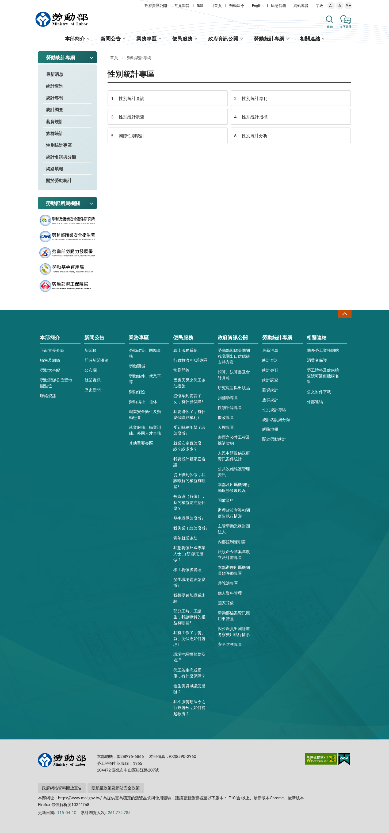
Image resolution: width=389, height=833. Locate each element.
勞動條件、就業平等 (145, 378)
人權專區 (226, 427)
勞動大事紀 (50, 370)
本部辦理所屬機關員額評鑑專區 (234, 570)
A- (331, 5)
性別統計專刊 (250, 98)
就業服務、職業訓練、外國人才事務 (145, 430)
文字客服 (346, 26)
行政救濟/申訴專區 (190, 360)
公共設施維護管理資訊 (234, 471)
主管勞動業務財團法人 (234, 528)
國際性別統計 (127, 135)
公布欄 (91, 370)
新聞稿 (91, 350)
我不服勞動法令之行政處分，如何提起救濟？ (189, 707)
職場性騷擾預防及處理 (189, 657)
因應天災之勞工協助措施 (189, 382)
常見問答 (181, 5)
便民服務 (182, 38)
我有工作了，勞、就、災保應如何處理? (189, 638)
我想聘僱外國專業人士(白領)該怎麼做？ (189, 553)
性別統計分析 (250, 135)
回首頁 (216, 5)
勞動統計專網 (269, 38)
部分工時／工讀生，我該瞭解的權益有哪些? (189, 616)
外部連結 (315, 401)
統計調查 (54, 109)
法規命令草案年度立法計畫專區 (234, 554)
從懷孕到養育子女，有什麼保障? (188, 398)
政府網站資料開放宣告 (62, 787)
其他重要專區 (141, 443)
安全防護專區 (230, 644)
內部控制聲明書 (232, 541)
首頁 (114, 57)
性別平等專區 (230, 407)
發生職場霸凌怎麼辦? (189, 582)
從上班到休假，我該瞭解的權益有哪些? (189, 480)
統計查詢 (54, 85)
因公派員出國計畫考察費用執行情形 (234, 631)
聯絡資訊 (48, 395)
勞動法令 (236, 5)
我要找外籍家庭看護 (189, 461)
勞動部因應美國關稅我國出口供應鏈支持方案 (234, 356)
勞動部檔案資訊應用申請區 (234, 615)
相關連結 (310, 38)
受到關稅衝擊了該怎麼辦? (189, 430)
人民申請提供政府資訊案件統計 (234, 455)
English (258, 5)
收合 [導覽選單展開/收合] (345, 314)
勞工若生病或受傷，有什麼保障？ (189, 673)
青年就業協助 (185, 537)
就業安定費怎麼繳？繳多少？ (187, 446)
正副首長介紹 (52, 350)
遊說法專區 (228, 583)
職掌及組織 (50, 360)
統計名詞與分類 (61, 156)
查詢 (330, 26)
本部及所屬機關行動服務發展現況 (234, 487)
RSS (200, 5)
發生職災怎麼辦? (188, 518)
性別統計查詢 (127, 98)
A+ (348, 5)
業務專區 (146, 38)
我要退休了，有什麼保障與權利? (189, 414)
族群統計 (54, 133)
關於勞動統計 (59, 180)
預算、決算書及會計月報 (234, 374)
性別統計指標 (250, 117)
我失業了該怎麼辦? (190, 528)
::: (37, 4)
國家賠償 (226, 602)
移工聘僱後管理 (187, 569)
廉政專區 (226, 417)
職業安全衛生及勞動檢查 (145, 414)
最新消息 (54, 74)
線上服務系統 (185, 350)
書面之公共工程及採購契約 (234, 440)
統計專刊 (54, 97)
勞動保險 (137, 391)
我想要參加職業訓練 (189, 598)
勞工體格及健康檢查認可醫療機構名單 (323, 376)
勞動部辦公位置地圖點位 (56, 382)
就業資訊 (93, 379)
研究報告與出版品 (234, 387)
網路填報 (54, 168)
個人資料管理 (230, 593)
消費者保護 (317, 360)
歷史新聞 (93, 389)
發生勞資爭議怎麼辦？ (189, 688)
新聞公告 (111, 38)
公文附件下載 (319, 391)
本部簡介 (75, 38)
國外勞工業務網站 (323, 350)
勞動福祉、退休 (143, 401)
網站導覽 (300, 5)
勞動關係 (137, 366)
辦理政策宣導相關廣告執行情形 (234, 513)
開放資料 (226, 500)
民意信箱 (278, 5)
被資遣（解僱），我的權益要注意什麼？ (189, 502)
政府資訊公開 (155, 5)
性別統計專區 (59, 145)
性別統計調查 (127, 117)
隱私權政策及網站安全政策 (115, 787)
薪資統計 (54, 121)
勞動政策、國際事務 (145, 353)
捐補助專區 (228, 397)
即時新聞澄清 (97, 360)
